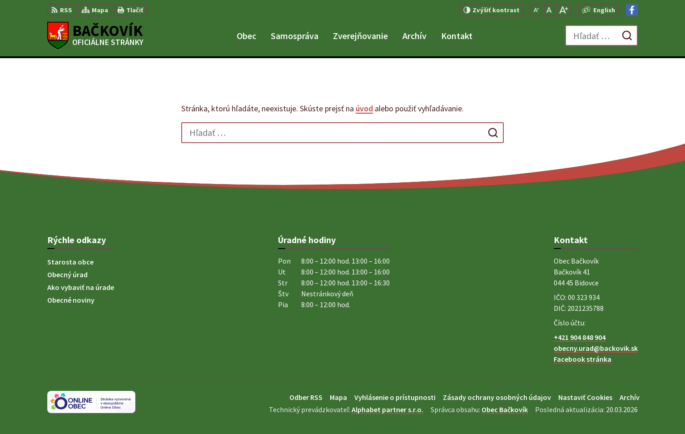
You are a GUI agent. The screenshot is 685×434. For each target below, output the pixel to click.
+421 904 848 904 (580, 337)
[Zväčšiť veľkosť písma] (563, 10)
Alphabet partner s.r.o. (387, 409)
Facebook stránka (582, 359)
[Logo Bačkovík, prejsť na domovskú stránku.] (95, 35)
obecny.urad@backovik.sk (596, 348)
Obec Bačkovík (504, 409)
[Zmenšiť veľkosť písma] (536, 10)
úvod (364, 108)
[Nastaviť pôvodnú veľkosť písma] (549, 10)
